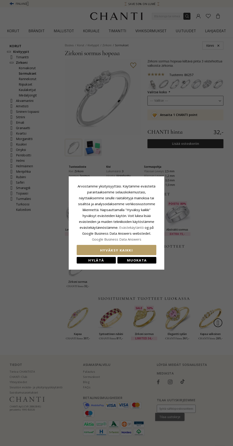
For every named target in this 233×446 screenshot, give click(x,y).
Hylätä (96, 260)
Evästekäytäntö (131, 227)
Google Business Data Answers (116, 239)
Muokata (137, 260)
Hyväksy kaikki (116, 250)
